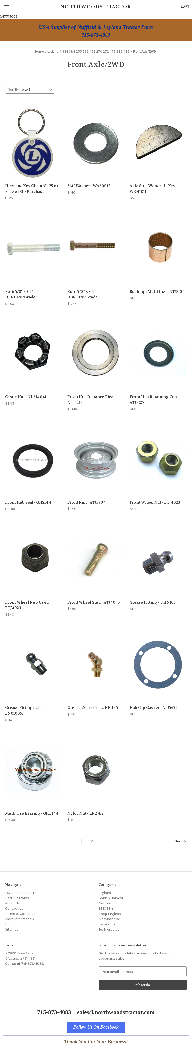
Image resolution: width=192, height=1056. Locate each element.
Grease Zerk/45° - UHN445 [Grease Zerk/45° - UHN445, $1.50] (93, 707)
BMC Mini (106, 908)
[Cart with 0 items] (185, 7)
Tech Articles (109, 929)
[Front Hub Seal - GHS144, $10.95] (34, 459)
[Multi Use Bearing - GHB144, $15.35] (34, 770)
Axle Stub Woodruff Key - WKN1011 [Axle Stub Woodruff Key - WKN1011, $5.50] (154, 188)
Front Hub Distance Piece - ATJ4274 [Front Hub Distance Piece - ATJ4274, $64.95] (93, 399)
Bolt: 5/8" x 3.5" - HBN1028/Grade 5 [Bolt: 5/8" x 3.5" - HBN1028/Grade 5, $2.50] (21, 294)
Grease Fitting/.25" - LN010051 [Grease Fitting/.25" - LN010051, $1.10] (24, 710)
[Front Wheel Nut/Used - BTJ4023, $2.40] (34, 559)
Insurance (107, 924)
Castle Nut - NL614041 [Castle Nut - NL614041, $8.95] (25, 396)
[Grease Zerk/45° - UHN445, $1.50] (96, 665)
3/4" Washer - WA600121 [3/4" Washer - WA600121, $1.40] (90, 185)
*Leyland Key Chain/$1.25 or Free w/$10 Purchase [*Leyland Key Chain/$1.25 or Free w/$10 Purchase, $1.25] (31, 188)
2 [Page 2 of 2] (92, 841)
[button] (96, 1027)
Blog (8, 924)
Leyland (105, 893)
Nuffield (105, 903)
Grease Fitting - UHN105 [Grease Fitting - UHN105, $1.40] (153, 602)
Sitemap (12, 929)
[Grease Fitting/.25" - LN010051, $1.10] (34, 665)
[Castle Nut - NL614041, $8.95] (34, 354)
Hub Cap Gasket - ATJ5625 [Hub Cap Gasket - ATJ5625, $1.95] (154, 707)
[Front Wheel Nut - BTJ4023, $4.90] (158, 459)
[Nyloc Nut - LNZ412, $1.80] (96, 770)
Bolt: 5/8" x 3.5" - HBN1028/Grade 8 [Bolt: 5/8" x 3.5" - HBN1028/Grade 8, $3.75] (84, 294)
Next (180, 841)
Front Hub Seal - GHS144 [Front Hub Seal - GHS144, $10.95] (28, 502)
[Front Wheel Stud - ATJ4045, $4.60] (96, 559)
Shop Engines (110, 914)
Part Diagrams (17, 898)
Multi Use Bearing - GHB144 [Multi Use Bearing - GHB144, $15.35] (31, 813)
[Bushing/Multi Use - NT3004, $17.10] (158, 248)
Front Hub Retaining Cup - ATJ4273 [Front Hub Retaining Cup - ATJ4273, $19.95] (154, 399)
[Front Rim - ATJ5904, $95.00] (96, 459)
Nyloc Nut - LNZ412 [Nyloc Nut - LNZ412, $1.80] (86, 813)
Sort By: (14, 89)
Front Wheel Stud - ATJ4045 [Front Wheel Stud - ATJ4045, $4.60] (94, 602)
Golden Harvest (111, 898)
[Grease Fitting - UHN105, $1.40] (158, 559)
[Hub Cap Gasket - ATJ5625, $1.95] (158, 665)
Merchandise (109, 919)
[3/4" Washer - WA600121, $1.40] (96, 143)
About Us (12, 903)
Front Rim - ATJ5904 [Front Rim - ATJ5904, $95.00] (87, 502)
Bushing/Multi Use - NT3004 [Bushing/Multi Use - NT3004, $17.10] (157, 291)
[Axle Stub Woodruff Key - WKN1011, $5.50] (158, 143)
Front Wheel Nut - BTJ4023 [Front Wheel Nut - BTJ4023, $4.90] (155, 502)
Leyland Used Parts (20, 893)
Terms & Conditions (21, 914)
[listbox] (38, 89)
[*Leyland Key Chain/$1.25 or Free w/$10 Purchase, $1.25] (34, 143)
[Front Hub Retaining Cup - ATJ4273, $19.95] (158, 354)
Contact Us (14, 908)
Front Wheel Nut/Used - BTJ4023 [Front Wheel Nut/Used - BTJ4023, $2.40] (28, 605)
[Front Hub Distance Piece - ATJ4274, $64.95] (96, 354)
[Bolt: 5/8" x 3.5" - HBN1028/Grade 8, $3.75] (96, 248)
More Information (19, 919)
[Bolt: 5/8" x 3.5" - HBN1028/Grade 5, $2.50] (34, 248)
